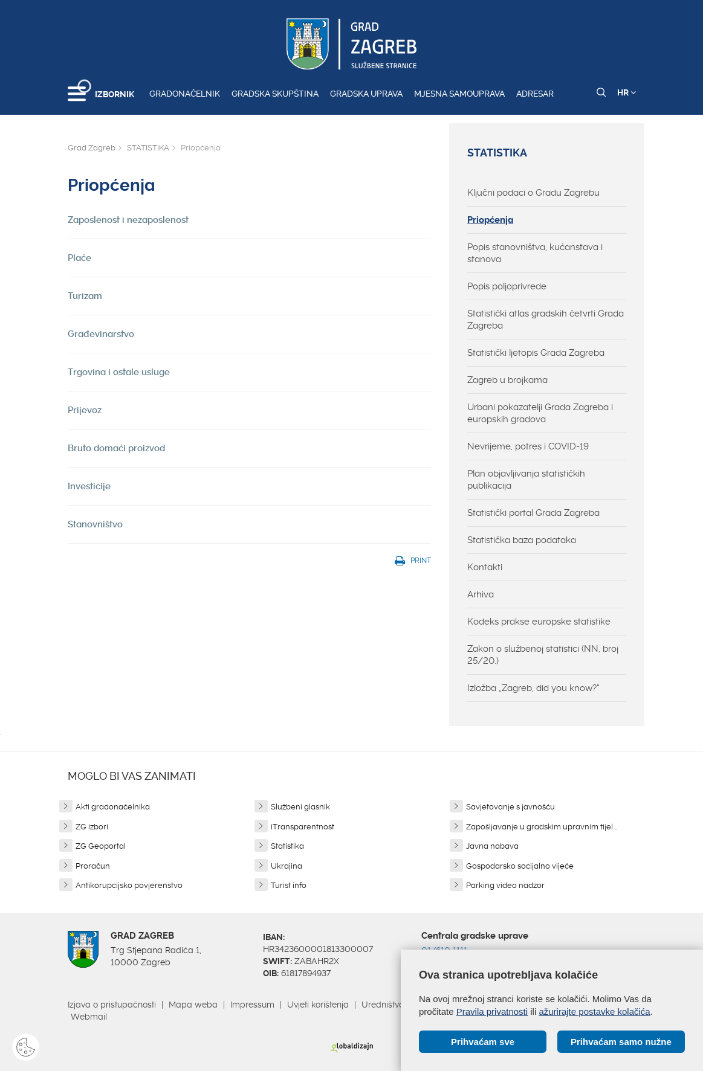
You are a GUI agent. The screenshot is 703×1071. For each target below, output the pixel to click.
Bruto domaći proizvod (116, 448)
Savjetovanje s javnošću (510, 806)
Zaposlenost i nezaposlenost (128, 219)
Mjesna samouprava (459, 93)
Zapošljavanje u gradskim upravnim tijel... (541, 826)
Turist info (288, 885)
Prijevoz (85, 410)
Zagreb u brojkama (507, 380)
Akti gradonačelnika (113, 806)
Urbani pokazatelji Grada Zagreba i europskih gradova (540, 413)
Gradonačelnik (184, 93)
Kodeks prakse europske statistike (539, 621)
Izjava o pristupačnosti (112, 1004)
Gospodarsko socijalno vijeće (520, 865)
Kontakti (484, 567)
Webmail (89, 1016)
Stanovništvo (95, 524)
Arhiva (480, 594)
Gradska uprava (366, 93)
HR (626, 92)
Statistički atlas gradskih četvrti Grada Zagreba (545, 319)
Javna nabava (492, 846)
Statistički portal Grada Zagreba (533, 512)
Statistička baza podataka (521, 540)
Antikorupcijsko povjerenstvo (129, 885)
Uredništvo (382, 1004)
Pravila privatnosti (492, 1011)
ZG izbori (92, 826)
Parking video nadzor (505, 885)
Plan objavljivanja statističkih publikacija (526, 479)
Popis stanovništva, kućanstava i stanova (535, 253)
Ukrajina (286, 865)
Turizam (85, 296)
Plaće (79, 257)
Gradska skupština (275, 93)
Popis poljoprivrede (506, 286)
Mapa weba (193, 1004)
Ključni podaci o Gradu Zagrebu (533, 192)
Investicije (89, 486)
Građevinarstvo (101, 334)
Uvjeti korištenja (318, 1004)
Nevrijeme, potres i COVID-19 (528, 446)
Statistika (287, 846)
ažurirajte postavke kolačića (594, 1011)
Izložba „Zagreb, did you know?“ (533, 688)
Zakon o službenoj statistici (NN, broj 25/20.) (542, 654)
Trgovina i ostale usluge (119, 372)
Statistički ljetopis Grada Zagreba (535, 352)
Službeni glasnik (300, 806)
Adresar (535, 93)
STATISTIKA (148, 147)
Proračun (93, 865)
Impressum (252, 1004)
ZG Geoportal (101, 846)
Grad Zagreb (91, 147)
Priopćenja (490, 219)
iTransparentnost (302, 826)
